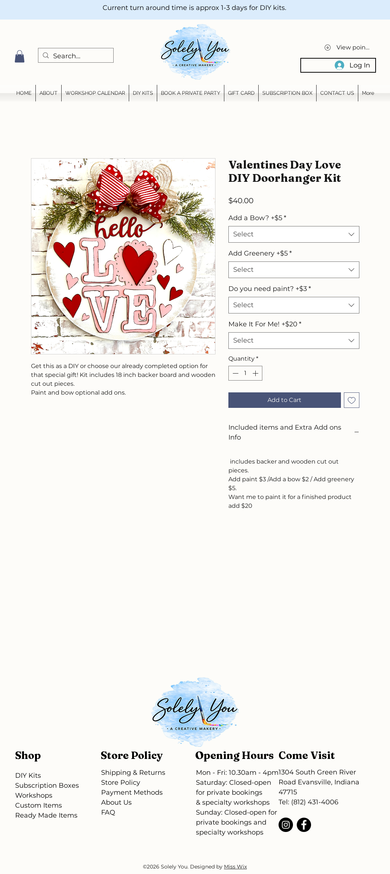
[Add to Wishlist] (351, 400)
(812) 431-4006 (314, 802)
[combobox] (293, 234)
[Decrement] (234, 373)
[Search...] (75, 56)
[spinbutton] (245, 373)
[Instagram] (286, 825)
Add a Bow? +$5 (257, 218)
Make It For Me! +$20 (264, 324)
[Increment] (256, 373)
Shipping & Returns (133, 773)
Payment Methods (132, 792)
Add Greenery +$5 (260, 253)
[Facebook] (304, 825)
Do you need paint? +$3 (269, 289)
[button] (19, 56)
